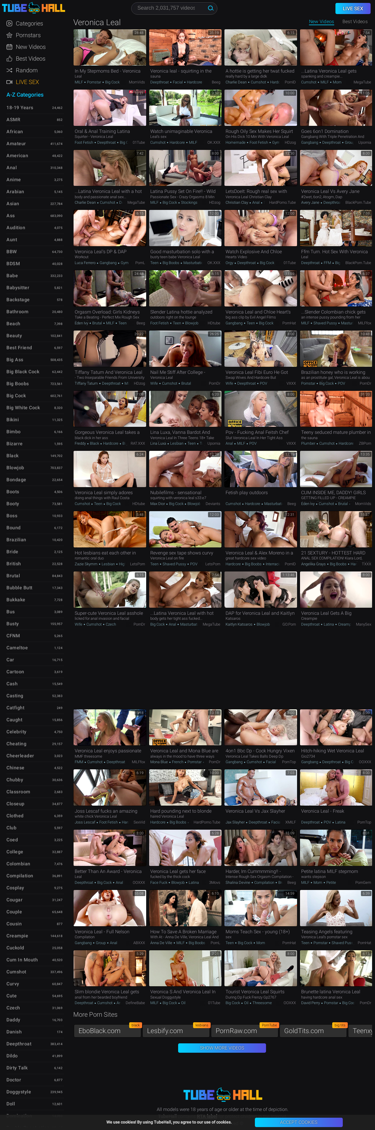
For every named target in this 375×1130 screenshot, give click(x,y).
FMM (79, 762)
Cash (12, 683)
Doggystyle (18, 1092)
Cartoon (15, 671)
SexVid (139, 822)
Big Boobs (171, 263)
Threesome (262, 1003)
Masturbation (194, 263)
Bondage (16, 479)
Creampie (345, 624)
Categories (29, 23)
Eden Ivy (82, 323)
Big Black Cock (22, 371)
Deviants (213, 503)
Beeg (216, 82)
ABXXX (139, 943)
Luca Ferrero (85, 263)
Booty (12, 503)
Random (27, 70)
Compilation (264, 882)
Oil (182, 1003)
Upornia (364, 142)
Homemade (236, 142)
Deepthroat (160, 82)
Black (94, 443)
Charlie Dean (237, 82)
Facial (178, 82)
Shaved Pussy (325, 323)
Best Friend (19, 347)
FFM (327, 263)
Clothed (15, 816)
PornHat (289, 323)
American (17, 155)
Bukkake (15, 599)
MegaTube (362, 82)
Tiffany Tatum (87, 383)
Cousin (14, 924)
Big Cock (112, 82)
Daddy (13, 1020)
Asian (12, 203)
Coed (12, 840)
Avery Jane (310, 202)
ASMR (13, 119)
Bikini (12, 419)
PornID (290, 82)
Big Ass (14, 359)
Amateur (16, 143)
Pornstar (94, 82)
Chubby (14, 780)
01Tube (139, 142)
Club (11, 828)
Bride (12, 551)
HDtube (214, 323)
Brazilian (16, 539)
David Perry (311, 1003)
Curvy (12, 984)
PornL (140, 263)
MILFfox (364, 323)
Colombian (18, 864)
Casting (14, 695)
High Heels (127, 564)
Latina (329, 624)
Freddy (81, 443)
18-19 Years (19, 107)
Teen (154, 263)
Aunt (11, 239)
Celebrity (16, 731)
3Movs (214, 882)
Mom (337, 82)
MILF (79, 82)
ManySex (363, 624)
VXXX (291, 383)
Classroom (18, 792)
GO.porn (289, 624)
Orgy (230, 263)
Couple (14, 912)
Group (349, 142)
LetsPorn (137, 564)
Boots (12, 491)
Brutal (97, 323)
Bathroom (17, 311)
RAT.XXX (138, 443)
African (14, 131)
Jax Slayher (236, 822)
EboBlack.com (110, 1029)
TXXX (366, 564)
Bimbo (13, 431)
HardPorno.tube (282, 202)
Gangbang (310, 142)
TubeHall (33, 8)
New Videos (321, 21)
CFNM (13, 635)
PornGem (363, 882)
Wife (154, 383)
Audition (15, 227)
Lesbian (176, 443)
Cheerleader (20, 756)
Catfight (15, 707)
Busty (12, 623)
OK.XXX (213, 142)
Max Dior (158, 503)
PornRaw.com (247, 1029)
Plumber (308, 443)
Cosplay (15, 888)
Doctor (13, 1080)
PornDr (214, 383)
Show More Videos (222, 1048)
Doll (10, 1104)
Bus (10, 611)
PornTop (289, 762)
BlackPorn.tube (358, 202)
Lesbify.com (178, 1029)
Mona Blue (159, 762)
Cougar (14, 900)
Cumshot (258, 82)
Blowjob (191, 323)
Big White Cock (23, 407)
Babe (12, 275)
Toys (203, 443)
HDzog (290, 142)
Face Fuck (159, 882)
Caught (14, 719)
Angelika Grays (314, 564)
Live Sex (27, 81)
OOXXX (365, 762)
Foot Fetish (84, 142)
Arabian (15, 191)
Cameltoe (17, 647)
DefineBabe (135, 1003)
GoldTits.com (315, 1029)
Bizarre (14, 443)
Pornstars (28, 35)
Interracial (273, 564)
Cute (11, 996)
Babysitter (17, 287)
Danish (14, 1032)
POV (263, 383)
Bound (13, 527)
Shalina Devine (238, 882)
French (177, 762)
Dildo (12, 1056)
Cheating (16, 744)
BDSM (13, 263)
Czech (110, 624)
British (13, 563)
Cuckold (15, 948)
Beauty (14, 335)
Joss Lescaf (85, 822)
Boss (11, 515)
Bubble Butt (19, 587)
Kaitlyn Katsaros (239, 624)
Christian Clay (237, 202)
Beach (13, 323)
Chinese (15, 768)
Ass (10, 215)
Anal (255, 202)
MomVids (137, 82)
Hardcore (194, 82)
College (14, 852)
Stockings (188, 202)
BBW (11, 251)
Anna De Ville (161, 943)
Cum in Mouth (22, 960)
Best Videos (30, 58)
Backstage (18, 299)
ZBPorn (365, 443)
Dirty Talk (17, 1068)
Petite (330, 882)
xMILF (290, 822)
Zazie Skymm (86, 564)
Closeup (15, 804)
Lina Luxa (158, 443)
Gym (275, 142)
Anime (13, 179)
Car (10, 659)
